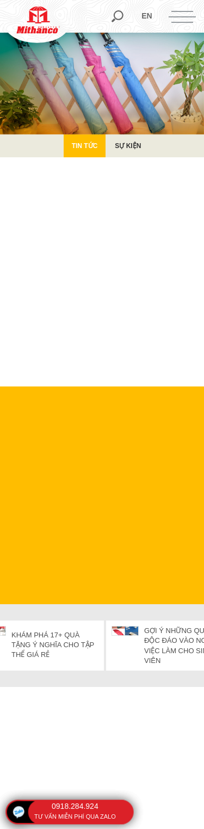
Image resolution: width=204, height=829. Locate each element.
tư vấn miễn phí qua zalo (75, 816)
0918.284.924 (75, 806)
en (146, 15)
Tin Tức (85, 146)
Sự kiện (128, 146)
